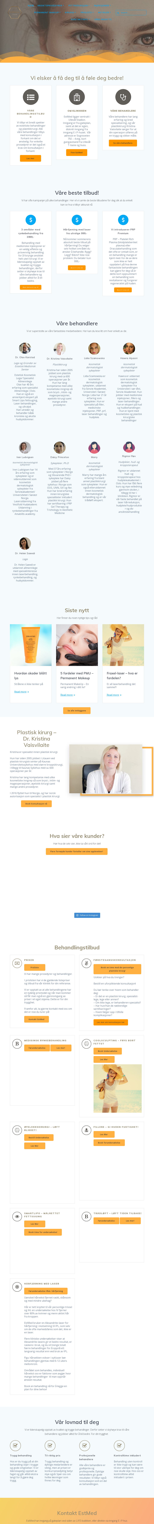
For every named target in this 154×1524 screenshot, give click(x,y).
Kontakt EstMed (36, 973)
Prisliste (86, 12)
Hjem (31, 5)
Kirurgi (69, 12)
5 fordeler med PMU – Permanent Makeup (76, 675)
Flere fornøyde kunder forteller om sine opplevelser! (76, 851)
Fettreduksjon (78, 5)
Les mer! (61, 1001)
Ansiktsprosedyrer (49, 5)
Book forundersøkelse (109, 1080)
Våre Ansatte (103, 19)
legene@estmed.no (108, 1483)
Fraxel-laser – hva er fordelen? (122, 675)
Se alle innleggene (77, 710)
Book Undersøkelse (107, 1004)
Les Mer (104, 1013)
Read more (20, 691)
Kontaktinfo (79, 19)
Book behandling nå (30, 287)
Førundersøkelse (37, 1001)
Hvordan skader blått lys (30, 675)
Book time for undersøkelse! (43, 1153)
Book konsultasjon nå (36, 803)
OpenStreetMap (55, 1506)
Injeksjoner (101, 5)
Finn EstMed (77, 152)
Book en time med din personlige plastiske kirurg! (117, 922)
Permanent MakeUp (46, 12)
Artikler (103, 12)
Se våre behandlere (122, 143)
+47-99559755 (105, 1477)
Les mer (30, 158)
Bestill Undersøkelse (39, 1075)
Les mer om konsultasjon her (111, 976)
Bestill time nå (77, 268)
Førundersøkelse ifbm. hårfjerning (46, 1212)
